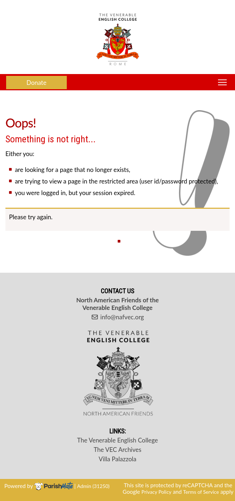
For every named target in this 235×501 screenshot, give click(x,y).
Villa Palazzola (117, 459)
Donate (36, 82)
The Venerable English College (117, 440)
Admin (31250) (93, 486)
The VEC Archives (117, 449)
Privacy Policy (156, 492)
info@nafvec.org (117, 317)
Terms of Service (201, 492)
